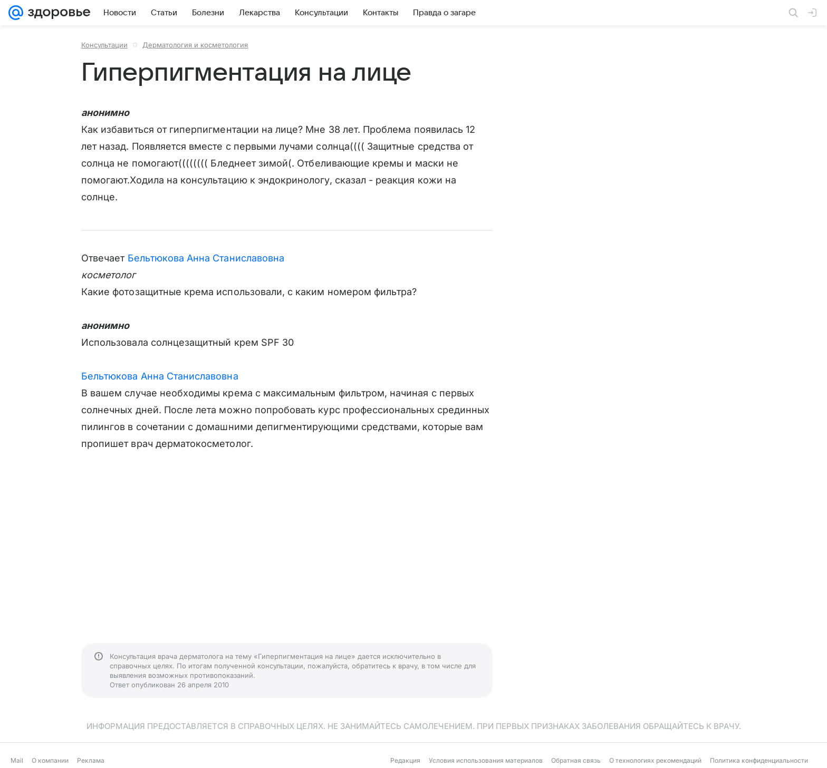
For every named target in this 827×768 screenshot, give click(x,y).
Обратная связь (576, 760)
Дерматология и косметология (195, 45)
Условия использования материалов (486, 760)
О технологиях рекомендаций (655, 760)
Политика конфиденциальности (759, 760)
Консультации (104, 45)
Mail (17, 760)
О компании (50, 760)
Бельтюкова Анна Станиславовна (206, 258)
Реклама (90, 760)
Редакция (405, 760)
